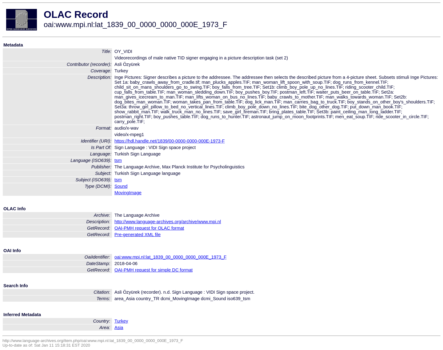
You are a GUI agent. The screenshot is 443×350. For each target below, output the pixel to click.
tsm (118, 160)
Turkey (121, 321)
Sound (120, 186)
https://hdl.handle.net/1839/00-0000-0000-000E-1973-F (169, 141)
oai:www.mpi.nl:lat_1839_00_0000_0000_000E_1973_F (170, 257)
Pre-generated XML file (137, 234)
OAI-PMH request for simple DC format (153, 270)
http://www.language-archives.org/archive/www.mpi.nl (167, 221)
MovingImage (128, 192)
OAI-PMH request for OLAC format (149, 228)
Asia (118, 327)
